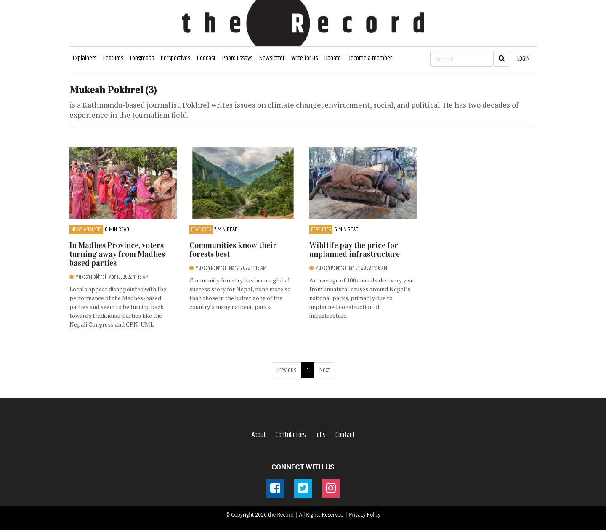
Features (113, 58)
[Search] (461, 59)
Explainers (84, 58)
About (259, 435)
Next (324, 370)
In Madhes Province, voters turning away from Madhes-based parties (118, 254)
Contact (345, 435)
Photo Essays (237, 58)
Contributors (291, 435)
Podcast (206, 58)
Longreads (142, 58)
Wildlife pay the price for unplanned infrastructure (354, 249)
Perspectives (175, 58)
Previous (286, 370)
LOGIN (523, 58)
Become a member (370, 58)
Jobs (321, 435)
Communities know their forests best (232, 249)
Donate (332, 58)
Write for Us (304, 58)
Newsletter (271, 58)
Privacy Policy (364, 514)
